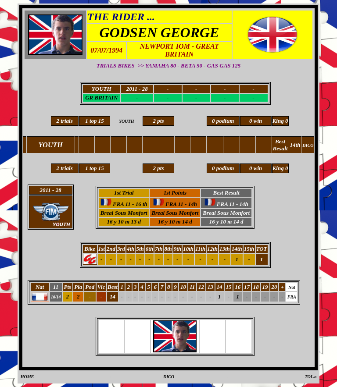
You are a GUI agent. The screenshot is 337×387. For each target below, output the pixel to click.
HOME (27, 376)
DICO (168, 376)
